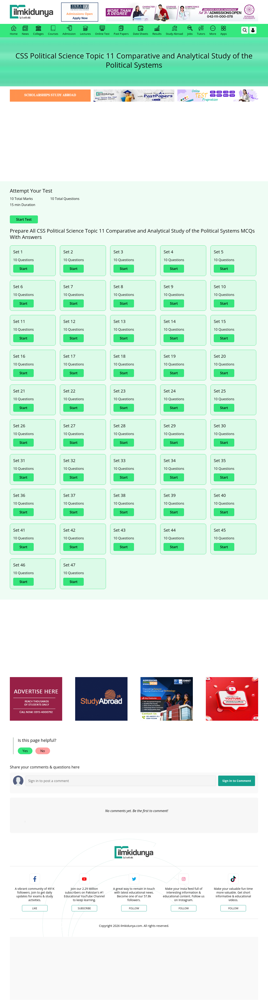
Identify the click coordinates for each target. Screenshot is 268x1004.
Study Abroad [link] (174, 31)
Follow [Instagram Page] (184, 908)
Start (23, 268)
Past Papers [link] (121, 31)
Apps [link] (223, 31)
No (42, 751)
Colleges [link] (38, 31)
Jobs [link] (190, 31)
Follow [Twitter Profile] (134, 908)
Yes (25, 751)
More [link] (212, 31)
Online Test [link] (102, 31)
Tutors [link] (201, 31)
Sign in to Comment (236, 781)
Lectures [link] (85, 31)
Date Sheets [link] (140, 31)
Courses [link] (53, 31)
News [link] (25, 31)
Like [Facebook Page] (34, 908)
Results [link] (157, 31)
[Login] (252, 30)
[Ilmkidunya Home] (33, 12)
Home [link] (14, 31)
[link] (80, 12)
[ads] (36, 699)
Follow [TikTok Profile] (233, 908)
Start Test (24, 219)
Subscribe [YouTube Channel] (84, 908)
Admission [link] (69, 31)
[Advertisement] (134, 134)
